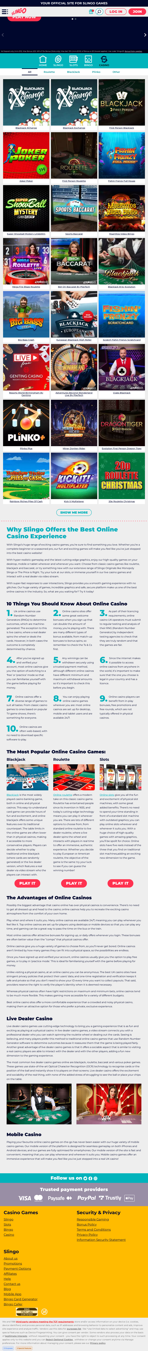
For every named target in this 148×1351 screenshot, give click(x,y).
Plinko (96, 72)
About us (11, 1258)
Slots (74, 65)
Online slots (107, 794)
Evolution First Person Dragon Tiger (122, 448)
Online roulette (62, 794)
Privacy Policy (87, 1235)
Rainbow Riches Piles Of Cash (26, 501)
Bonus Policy (87, 1224)
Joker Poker (26, 180)
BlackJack (73, 72)
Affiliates (10, 1274)
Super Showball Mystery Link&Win (26, 233)
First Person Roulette (74, 180)
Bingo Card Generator (21, 1299)
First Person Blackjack (122, 128)
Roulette (49, 72)
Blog (7, 1289)
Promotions (13, 1263)
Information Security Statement (101, 1240)
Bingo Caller (13, 1304)
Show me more (74, 512)
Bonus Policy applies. (133, 51)
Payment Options (17, 1268)
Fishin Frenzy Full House (121, 180)
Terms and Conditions (94, 1229)
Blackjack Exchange (74, 128)
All (29, 72)
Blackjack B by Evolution (122, 286)
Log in (116, 12)
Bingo (88, 65)
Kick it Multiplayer (74, 501)
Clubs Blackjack (121, 392)
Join (137, 12)
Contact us (12, 1284)
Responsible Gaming (93, 1219)
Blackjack (13, 794)
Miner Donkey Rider (74, 448)
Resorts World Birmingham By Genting (26, 394)
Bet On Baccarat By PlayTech (74, 286)
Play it (27, 883)
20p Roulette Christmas (122, 501)
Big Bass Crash (26, 339)
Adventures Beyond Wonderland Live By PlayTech (74, 394)
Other (116, 72)
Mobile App (12, 1294)
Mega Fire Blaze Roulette (26, 286)
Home (43, 65)
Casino (104, 65)
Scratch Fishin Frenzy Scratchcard (122, 339)
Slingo (58, 65)
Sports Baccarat (74, 233)
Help (7, 1279)
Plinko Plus (26, 448)
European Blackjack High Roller (74, 339)
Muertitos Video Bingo (121, 233)
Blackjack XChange (26, 128)
